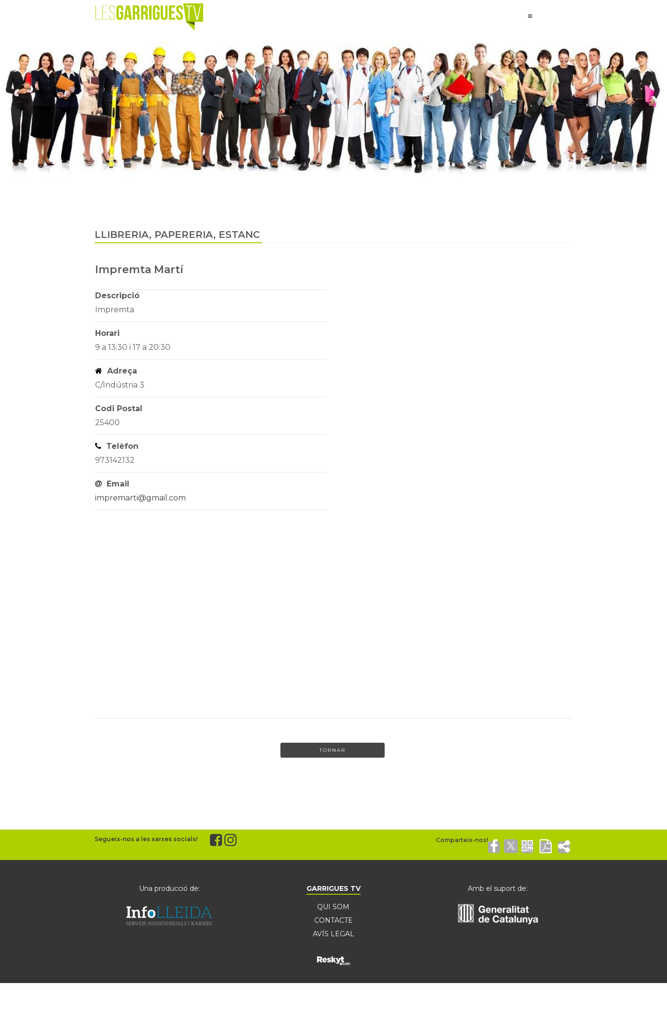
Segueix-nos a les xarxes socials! (146, 839)
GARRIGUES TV (333, 888)
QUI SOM (333, 906)
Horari (107, 333)
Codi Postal (118, 408)
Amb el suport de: (498, 888)
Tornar (333, 750)
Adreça (116, 370)
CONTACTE (333, 920)
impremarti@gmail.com (140, 497)
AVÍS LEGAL (333, 933)
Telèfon (117, 446)
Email (112, 483)
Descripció (117, 295)
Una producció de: (169, 888)
